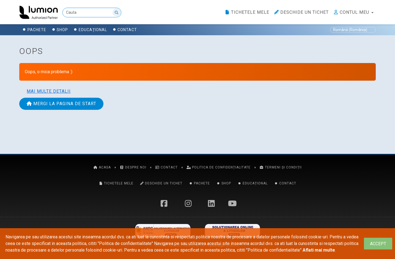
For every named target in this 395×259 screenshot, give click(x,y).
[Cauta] (91, 12)
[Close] (378, 244)
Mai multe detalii (49, 91)
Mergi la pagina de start (61, 103)
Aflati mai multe (319, 250)
